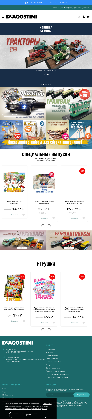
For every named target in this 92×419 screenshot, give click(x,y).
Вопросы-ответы (52, 353)
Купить (16, 109)
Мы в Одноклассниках (10, 395)
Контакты (49, 347)
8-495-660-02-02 (12, 354)
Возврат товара (51, 359)
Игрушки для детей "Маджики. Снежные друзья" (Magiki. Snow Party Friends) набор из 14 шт (44, 304)
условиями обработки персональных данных (67, 397)
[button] (86, 52)
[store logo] (21, 17)
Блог (66, 7)
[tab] (68, 340)
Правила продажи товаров (56, 365)
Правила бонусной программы (57, 371)
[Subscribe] (81, 389)
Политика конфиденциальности (57, 368)
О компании (50, 343)
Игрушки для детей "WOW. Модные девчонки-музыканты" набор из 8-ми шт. (74, 304)
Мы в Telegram (7, 392)
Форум (71, 7)
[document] (28, 410)
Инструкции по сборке (54, 356)
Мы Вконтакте (7, 389)
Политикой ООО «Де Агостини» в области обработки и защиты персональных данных (68, 399)
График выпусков (52, 350)
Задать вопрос (57, 7)
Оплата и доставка (82, 7)
